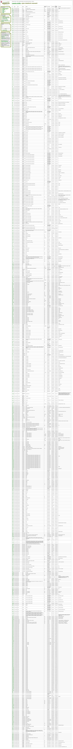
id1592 (13, 252)
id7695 (13, 95)
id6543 (13, 258)
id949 (12, 353)
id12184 (13, 467)
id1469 (13, 284)
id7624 (13, 89)
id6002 (13, 313)
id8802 (13, 363)
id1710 (13, 275)
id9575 (13, 178)
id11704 (13, 412)
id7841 (13, 509)
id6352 (13, 425)
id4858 (13, 41)
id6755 (13, 216)
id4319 (13, 202)
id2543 (13, 503)
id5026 (13, 26)
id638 (12, 304)
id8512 (13, 15)
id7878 (13, 223)
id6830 (13, 512)
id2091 (13, 381)
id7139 (13, 119)
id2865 (13, 267)
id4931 (13, 66)
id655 (12, 286)
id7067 (13, 320)
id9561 (13, 171)
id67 (12, 103)
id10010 (13, 281)
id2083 (13, 369)
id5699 (13, 327)
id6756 (13, 108)
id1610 (13, 385)
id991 (12, 8)
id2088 (13, 378)
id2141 (13, 125)
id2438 (13, 506)
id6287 (13, 447)
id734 (12, 49)
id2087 (13, 372)
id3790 (13, 410)
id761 (12, 243)
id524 (12, 300)
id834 (12, 57)
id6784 (13, 219)
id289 (12, 135)
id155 (12, 282)
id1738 (13, 323)
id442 (12, 138)
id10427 (13, 195)
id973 (12, 276)
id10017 (13, 50)
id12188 (13, 466)
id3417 (13, 11)
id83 (12, 303)
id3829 (13, 452)
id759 (12, 249)
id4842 (13, 450)
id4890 (13, 499)
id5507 (13, 68)
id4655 (13, 22)
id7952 (13, 71)
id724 (12, 359)
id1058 (13, 277)
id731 (12, 46)
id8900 (13, 10)
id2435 (13, 496)
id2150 (13, 207)
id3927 (13, 518)
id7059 (13, 347)
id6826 (13, 60)
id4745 (13, 423)
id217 (12, 439)
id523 (12, 299)
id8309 (13, 168)
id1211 (13, 409)
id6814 (13, 186)
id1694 (13, 336)
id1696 (13, 337)
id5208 (13, 424)
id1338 (13, 73)
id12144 (13, 449)
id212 (12, 440)
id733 (12, 48)
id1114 (13, 333)
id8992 (13, 445)
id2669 (13, 150)
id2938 (13, 246)
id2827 (13, 391)
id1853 (13, 283)
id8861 (13, 366)
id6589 (13, 154)
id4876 (13, 502)
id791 (12, 76)
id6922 (13, 443)
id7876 (13, 165)
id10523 (13, 382)
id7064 (13, 321)
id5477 (13, 405)
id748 (12, 272)
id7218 (13, 493)
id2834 (13, 236)
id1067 (13, 350)
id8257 (13, 225)
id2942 (13, 233)
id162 (12, 285)
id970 (12, 312)
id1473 (13, 444)
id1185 (13, 147)
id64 (12, 102)
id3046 (13, 239)
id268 (12, 316)
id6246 (13, 314)
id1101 (13, 330)
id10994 (13, 19)
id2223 (13, 30)
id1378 (13, 9)
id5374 (13, 339)
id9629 (13, 122)
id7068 (13, 319)
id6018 (13, 269)
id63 (12, 86)
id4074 (13, 51)
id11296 (13, 393)
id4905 (13, 24)
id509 (12, 192)
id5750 (13, 317)
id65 (12, 132)
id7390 (13, 174)
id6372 (13, 228)
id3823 (13, 451)
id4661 (13, 28)
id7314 (13, 301)
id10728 (13, 12)
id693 (12, 287)
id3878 (13, 490)
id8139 (13, 98)
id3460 (13, 428)
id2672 (13, 151)
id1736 (13, 322)
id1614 (13, 388)
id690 (12, 342)
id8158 (13, 100)
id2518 (13, 242)
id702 (12, 356)
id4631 (13, 448)
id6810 (13, 63)
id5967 (13, 268)
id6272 (13, 318)
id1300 (13, 113)
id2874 (13, 468)
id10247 (13, 375)
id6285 (13, 446)
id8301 (13, 175)
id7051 (13, 345)
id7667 (13, 92)
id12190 (13, 465)
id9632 (13, 210)
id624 (12, 144)
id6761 (13, 220)
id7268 (13, 469)
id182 (12, 324)
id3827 (13, 489)
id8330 (13, 413)
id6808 (13, 189)
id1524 (13, 406)
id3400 (13, 407)
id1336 (13, 116)
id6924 (13, 442)
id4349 (13, 199)
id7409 (13, 213)
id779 (12, 261)
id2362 (13, 515)
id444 (12, 141)
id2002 (13, 360)
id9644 (13, 183)
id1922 (13, 411)
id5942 (13, 47)
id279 (12, 315)
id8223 (13, 230)
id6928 (13, 441)
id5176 (13, 408)
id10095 (13, 302)
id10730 (13, 16)
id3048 (13, 255)
